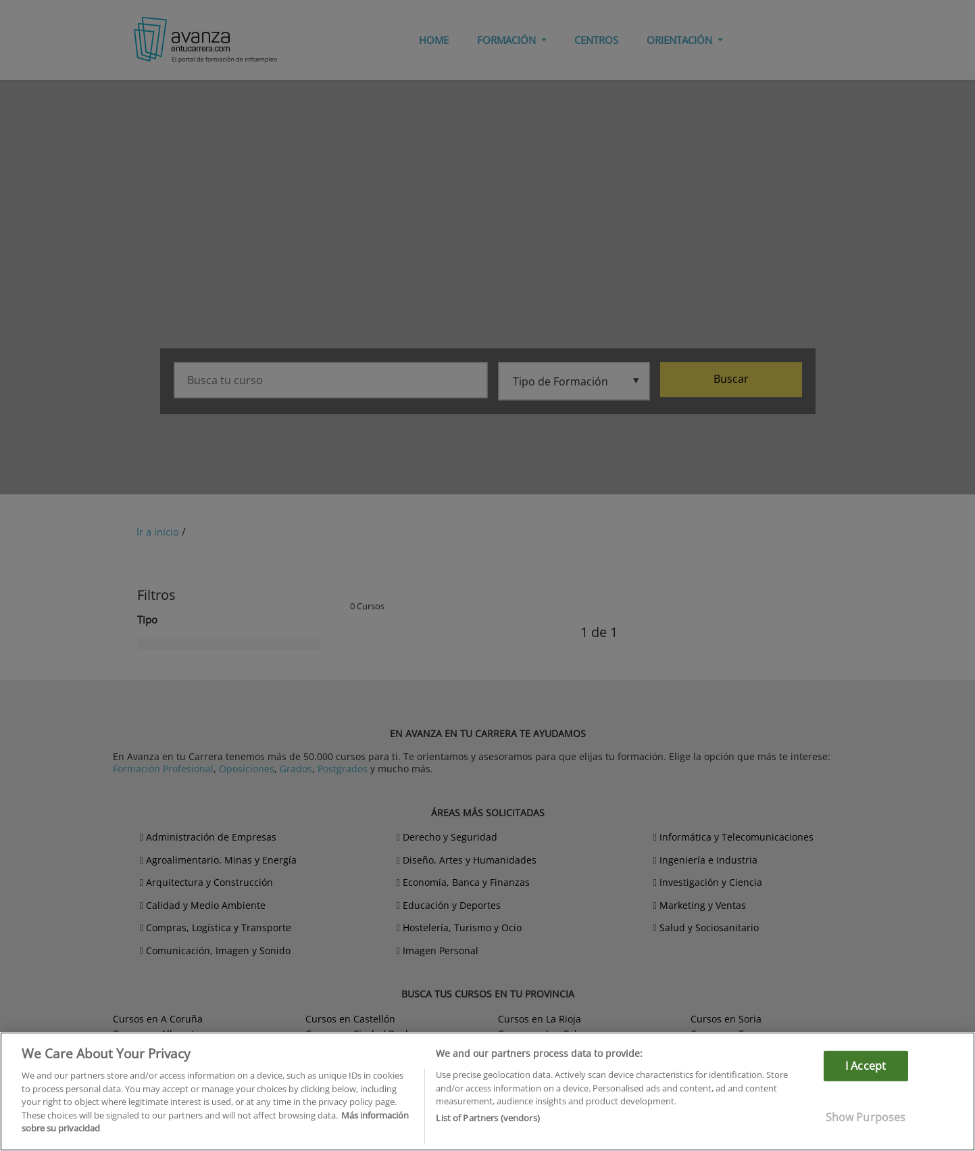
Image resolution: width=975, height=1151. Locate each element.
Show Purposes (866, 1117)
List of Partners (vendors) (487, 1118)
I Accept (865, 1065)
